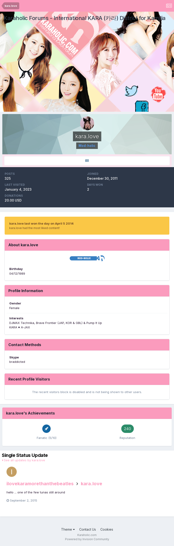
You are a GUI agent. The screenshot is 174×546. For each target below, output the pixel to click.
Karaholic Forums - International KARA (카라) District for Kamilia (84, 18)
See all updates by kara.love (23, 460)
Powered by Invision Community (87, 539)
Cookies (106, 529)
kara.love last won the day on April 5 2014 (41, 223)
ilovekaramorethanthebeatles (40, 483)
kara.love (91, 483)
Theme (68, 529)
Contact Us (87, 529)
